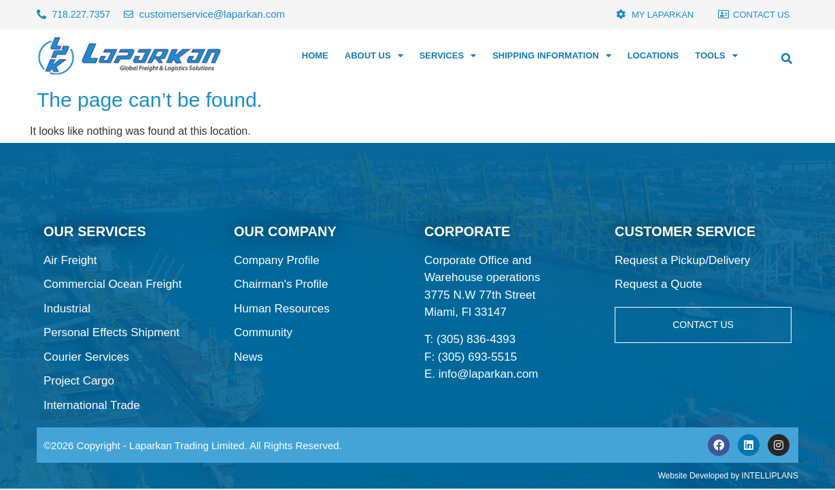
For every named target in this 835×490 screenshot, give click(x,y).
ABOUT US (374, 55)
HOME (315, 55)
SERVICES (448, 55)
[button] (786, 58)
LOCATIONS (653, 55)
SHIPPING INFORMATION (551, 55)
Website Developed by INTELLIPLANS (728, 475)
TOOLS (716, 55)
